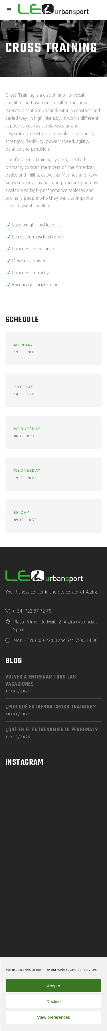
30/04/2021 (18, 714)
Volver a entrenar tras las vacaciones (40, 680)
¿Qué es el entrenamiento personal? (51, 730)
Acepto (53, 985)
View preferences (53, 1017)
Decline (53, 1001)
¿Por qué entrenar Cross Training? (50, 707)
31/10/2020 (18, 737)
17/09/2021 (18, 691)
